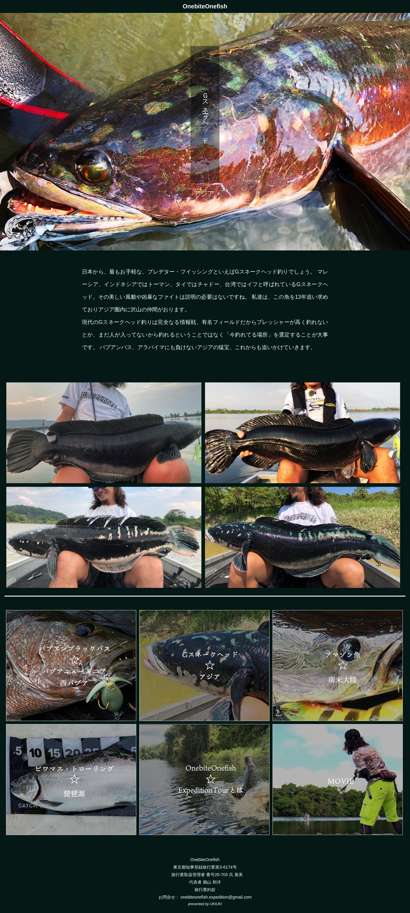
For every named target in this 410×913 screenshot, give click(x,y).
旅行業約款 (205, 889)
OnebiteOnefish (205, 6)
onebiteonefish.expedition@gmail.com (216, 897)
